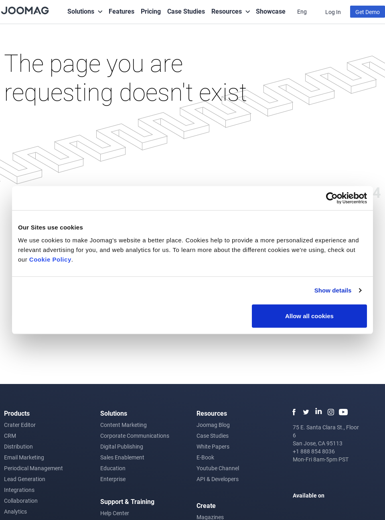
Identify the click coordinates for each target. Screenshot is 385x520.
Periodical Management (33, 468)
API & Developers (218, 479)
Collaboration (21, 500)
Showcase (271, 11)
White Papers (213, 446)
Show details (333, 290)
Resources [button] (226, 11)
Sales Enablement (122, 457)
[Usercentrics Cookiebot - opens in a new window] (332, 198)
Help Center (114, 513)
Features (121, 11)
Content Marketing (123, 425)
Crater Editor (20, 425)
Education (113, 468)
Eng (302, 11)
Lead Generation (24, 479)
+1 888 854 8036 (314, 451)
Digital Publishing (121, 446)
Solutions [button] (80, 11)
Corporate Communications (134, 435)
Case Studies (186, 11)
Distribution (18, 446)
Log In (333, 12)
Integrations (19, 490)
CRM (10, 435)
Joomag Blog (213, 425)
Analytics (15, 511)
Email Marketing (24, 457)
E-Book (205, 457)
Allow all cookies (309, 315)
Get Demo (367, 12)
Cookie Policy (50, 259)
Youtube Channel (218, 468)
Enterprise (113, 479)
